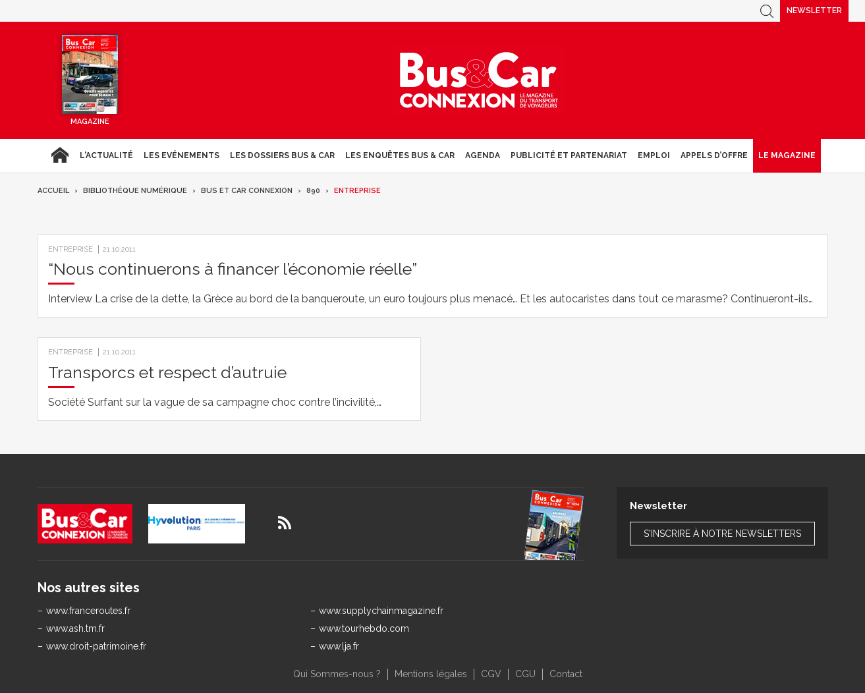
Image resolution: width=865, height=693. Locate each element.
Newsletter (814, 10)
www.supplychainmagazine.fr (381, 610)
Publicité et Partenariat (569, 155)
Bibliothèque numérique (135, 190)
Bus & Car (479, 80)
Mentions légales (431, 674)
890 (313, 190)
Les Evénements (181, 155)
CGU (525, 674)
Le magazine (787, 155)
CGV (491, 674)
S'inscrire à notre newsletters (722, 533)
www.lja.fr (339, 646)
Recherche (767, 11)
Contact (565, 674)
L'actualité (106, 155)
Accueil (59, 155)
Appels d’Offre (714, 155)
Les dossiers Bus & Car (282, 155)
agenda (482, 155)
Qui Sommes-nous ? (337, 674)
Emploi (654, 155)
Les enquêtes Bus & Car (400, 155)
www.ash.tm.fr (75, 628)
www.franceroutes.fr (88, 610)
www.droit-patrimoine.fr (96, 646)
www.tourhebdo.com (364, 628)
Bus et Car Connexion (247, 190)
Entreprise (357, 190)
